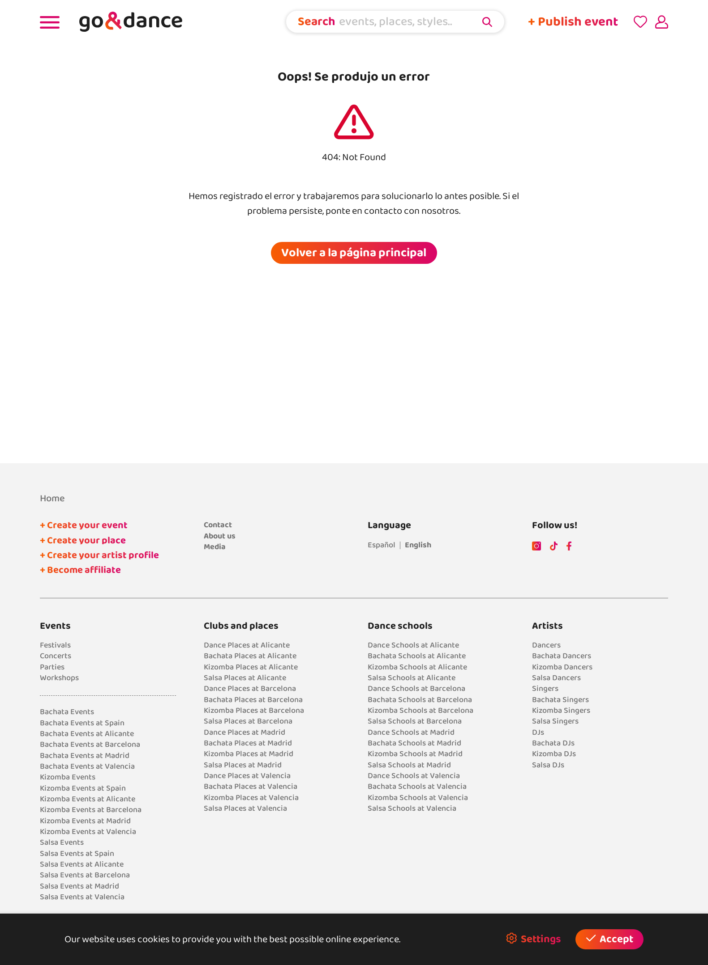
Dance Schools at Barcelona (416, 688)
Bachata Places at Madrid (248, 743)
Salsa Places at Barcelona (248, 721)
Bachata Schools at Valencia (417, 786)
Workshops (59, 678)
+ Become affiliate (80, 570)
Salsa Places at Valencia (245, 808)
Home (52, 498)
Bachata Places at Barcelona (253, 700)
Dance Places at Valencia (247, 776)
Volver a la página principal (353, 252)
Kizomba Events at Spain (83, 788)
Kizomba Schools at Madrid (415, 754)
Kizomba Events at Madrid (85, 821)
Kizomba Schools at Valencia (418, 797)
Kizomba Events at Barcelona (91, 810)
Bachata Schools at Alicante (417, 656)
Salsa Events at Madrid (79, 886)
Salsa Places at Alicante (245, 678)
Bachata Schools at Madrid (414, 743)
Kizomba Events (67, 777)
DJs (538, 732)
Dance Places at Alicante (247, 645)
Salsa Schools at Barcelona (415, 721)
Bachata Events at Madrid (84, 755)
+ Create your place (83, 541)
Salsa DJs (548, 765)
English (418, 545)
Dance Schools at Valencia (414, 776)
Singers (545, 688)
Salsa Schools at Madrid (409, 765)
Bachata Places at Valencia (250, 786)
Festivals (55, 645)
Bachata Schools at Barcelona (420, 700)
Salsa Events (62, 842)
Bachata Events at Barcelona (90, 744)
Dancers (546, 645)
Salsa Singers (555, 721)
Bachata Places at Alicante (250, 656)
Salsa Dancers (556, 678)
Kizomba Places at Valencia (251, 797)
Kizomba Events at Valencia (88, 831)
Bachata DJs (553, 743)
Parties (52, 667)
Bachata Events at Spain (82, 723)
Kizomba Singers (561, 710)
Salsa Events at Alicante (82, 864)
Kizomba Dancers (562, 667)
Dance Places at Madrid (244, 732)
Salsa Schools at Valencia (412, 808)
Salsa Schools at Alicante (411, 678)
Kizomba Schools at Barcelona (420, 710)
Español (381, 545)
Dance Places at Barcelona (250, 688)
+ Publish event (573, 21)
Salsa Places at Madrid (243, 765)
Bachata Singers (560, 700)
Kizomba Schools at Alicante (417, 667)
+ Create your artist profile (99, 555)
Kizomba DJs (554, 754)
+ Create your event (84, 525)
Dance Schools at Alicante (413, 645)
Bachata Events (67, 712)
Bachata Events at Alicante (87, 734)
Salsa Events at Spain (77, 853)
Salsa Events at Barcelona (85, 875)
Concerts (55, 656)
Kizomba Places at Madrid (248, 754)
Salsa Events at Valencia (82, 897)
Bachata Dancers (561, 656)
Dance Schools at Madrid (411, 732)
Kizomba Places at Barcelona (254, 710)
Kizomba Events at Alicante (87, 799)
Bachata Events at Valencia (87, 766)
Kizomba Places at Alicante (251, 667)
